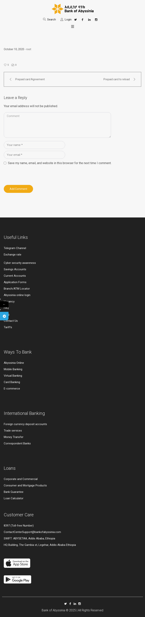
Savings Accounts (15, 269)
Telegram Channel (15, 248)
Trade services (13, 430)
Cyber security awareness (20, 263)
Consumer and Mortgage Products (25, 485)
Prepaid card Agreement (30, 79)
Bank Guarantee (13, 492)
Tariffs (8, 327)
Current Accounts (15, 275)
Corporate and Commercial (21, 479)
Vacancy (9, 301)
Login (68, 19)
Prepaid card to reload (116, 79)
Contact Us (11, 321)
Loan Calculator (13, 498)
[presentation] (30, 174)
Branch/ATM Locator (17, 288)
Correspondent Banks (17, 443)
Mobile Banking (13, 369)
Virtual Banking (13, 375)
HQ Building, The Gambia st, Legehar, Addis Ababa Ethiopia (40, 545)
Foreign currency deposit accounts (25, 424)
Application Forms (15, 282)
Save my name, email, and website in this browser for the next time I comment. (59, 163)
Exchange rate (12, 254)
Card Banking (12, 382)
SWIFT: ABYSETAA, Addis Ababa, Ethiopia (29, 538)
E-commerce (12, 388)
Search (51, 19)
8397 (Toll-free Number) (19, 525)
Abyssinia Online (14, 363)
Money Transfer (13, 437)
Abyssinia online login (17, 295)
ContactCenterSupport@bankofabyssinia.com (32, 532)
